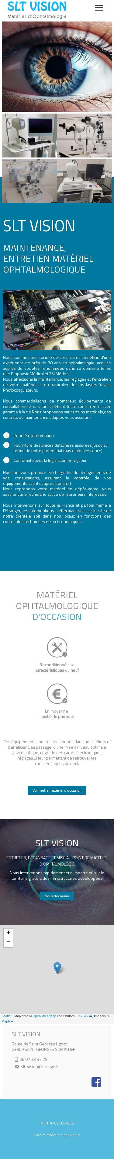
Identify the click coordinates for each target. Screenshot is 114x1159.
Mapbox (7, 1021)
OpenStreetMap (44, 1016)
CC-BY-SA (84, 1016)
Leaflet (7, 1016)
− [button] (8, 942)
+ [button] (8, 933)
